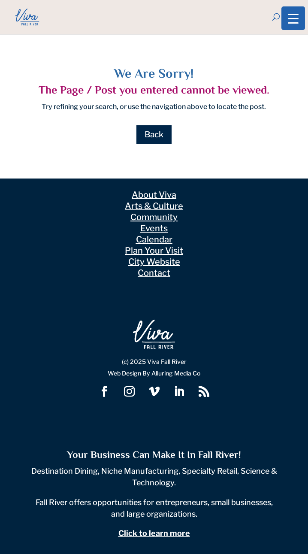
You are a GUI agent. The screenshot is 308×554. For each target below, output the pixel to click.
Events (154, 228)
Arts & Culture (154, 206)
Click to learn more (154, 533)
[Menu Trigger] (293, 18)
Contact (154, 273)
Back (154, 134)
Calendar (154, 239)
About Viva (154, 195)
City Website (154, 262)
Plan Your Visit (154, 250)
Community (154, 217)
